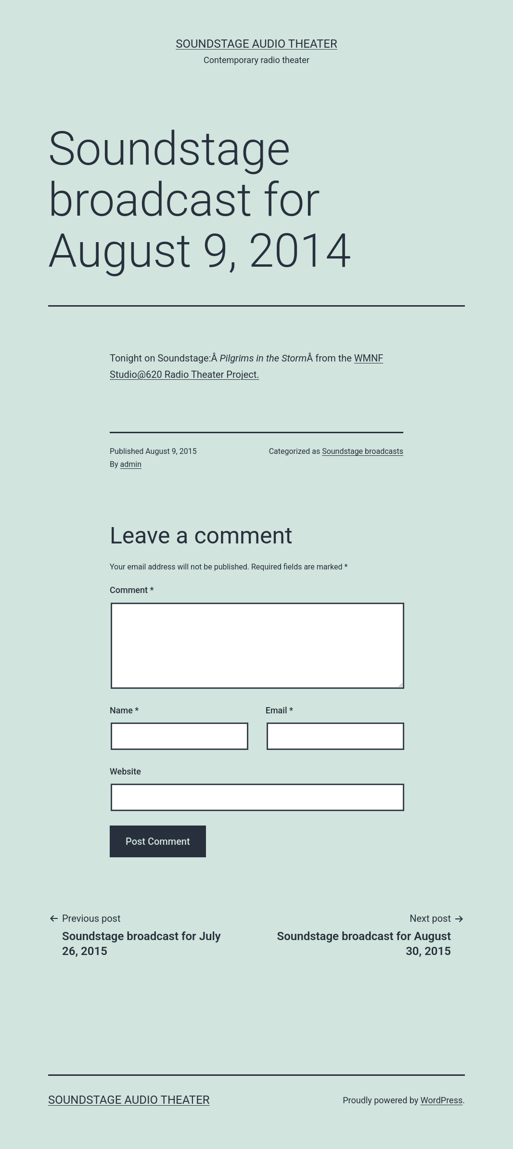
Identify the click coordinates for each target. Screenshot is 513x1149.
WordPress (441, 1100)
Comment (132, 590)
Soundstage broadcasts (362, 451)
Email (279, 710)
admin (130, 464)
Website (125, 771)
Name (124, 710)
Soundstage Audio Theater (256, 44)
